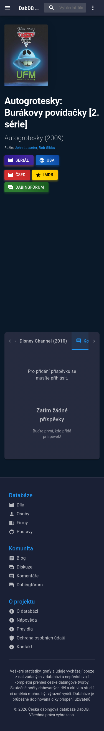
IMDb (44, 175)
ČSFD (17, 175)
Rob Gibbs (47, 148)
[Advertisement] (52, 267)
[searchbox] (71, 8)
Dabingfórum (26, 187)
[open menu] (7, 7)
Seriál (18, 160)
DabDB (29, 7)
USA (47, 160)
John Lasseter (26, 148)
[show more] (93, 7)
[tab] (39, 341)
